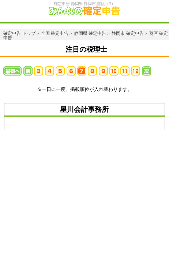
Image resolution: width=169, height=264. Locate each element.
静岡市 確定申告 (127, 33)
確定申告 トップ (19, 33)
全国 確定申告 (54, 33)
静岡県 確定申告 (90, 33)
